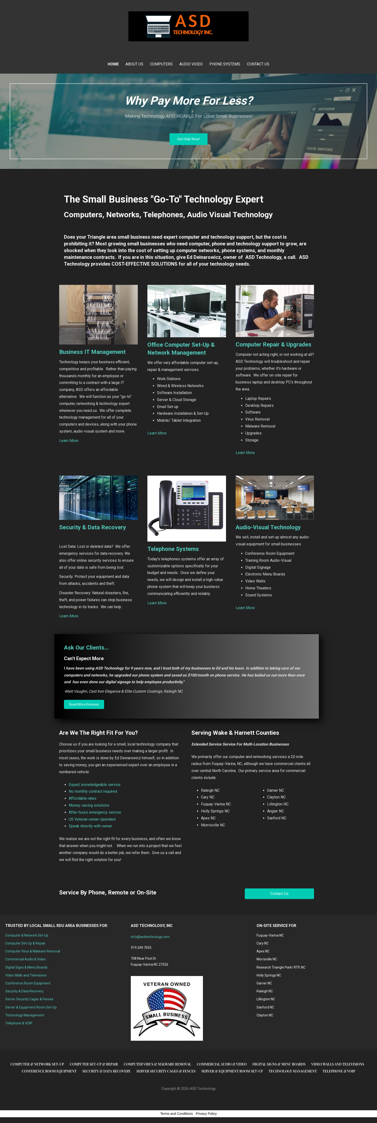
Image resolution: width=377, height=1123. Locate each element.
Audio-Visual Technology (268, 527)
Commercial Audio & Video (25, 959)
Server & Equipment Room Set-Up (31, 1007)
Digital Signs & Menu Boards (26, 967)
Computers (161, 64)
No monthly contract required (93, 791)
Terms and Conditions (176, 1114)
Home (113, 64)
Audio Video (191, 64)
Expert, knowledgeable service (94, 784)
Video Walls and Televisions (26, 975)
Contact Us (258, 64)
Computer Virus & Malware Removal (32, 951)
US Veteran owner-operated (92, 819)
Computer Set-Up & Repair (25, 943)
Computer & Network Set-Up (26, 935)
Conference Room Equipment (27, 983)
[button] (84, 704)
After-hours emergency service (95, 812)
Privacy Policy (206, 1114)
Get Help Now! (188, 139)
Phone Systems (224, 64)
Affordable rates (82, 798)
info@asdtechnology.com (150, 937)
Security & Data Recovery (92, 527)
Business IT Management (92, 352)
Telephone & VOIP (18, 1023)
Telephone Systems (173, 549)
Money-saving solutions (89, 805)
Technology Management (24, 1015)
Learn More (68, 440)
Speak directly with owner (90, 826)
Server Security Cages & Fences (29, 999)
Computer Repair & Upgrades (273, 344)
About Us (134, 64)
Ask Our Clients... (86, 647)
